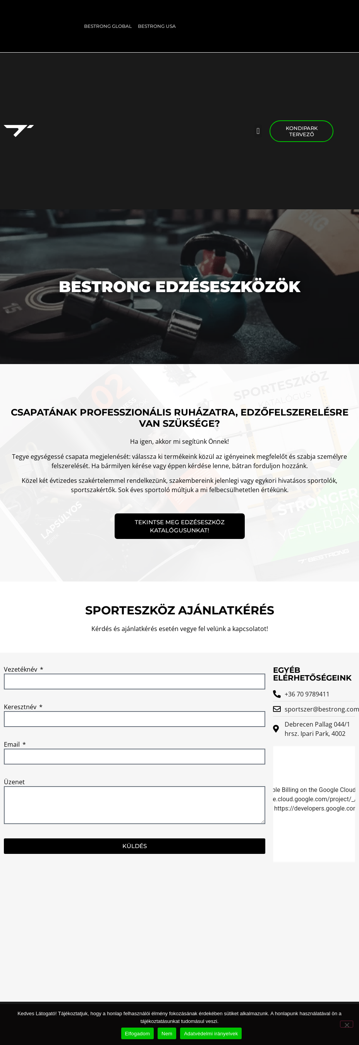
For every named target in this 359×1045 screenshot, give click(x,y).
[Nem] (346, 1024)
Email (12, 745)
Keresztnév (21, 707)
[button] (258, 131)
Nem (166, 1033)
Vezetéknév (21, 670)
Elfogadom (137, 1033)
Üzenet (14, 782)
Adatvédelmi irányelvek (211, 1033)
